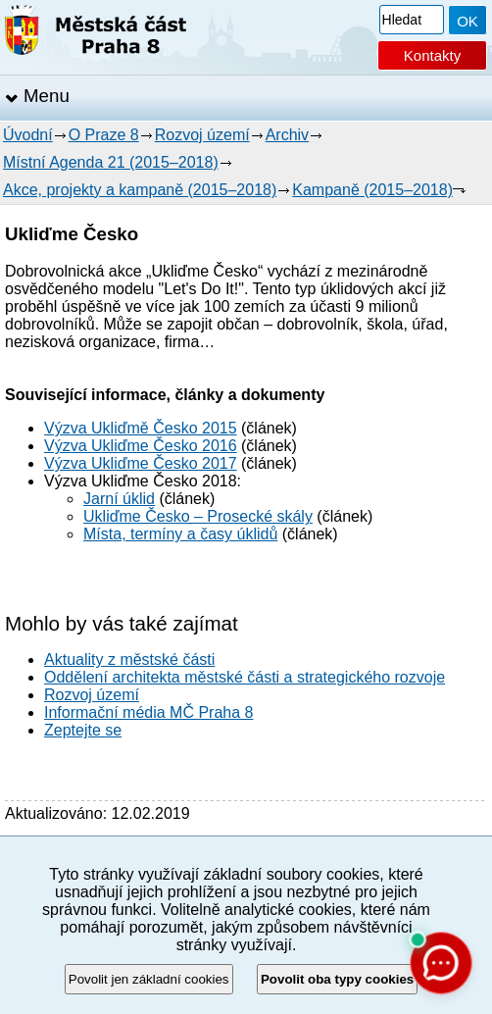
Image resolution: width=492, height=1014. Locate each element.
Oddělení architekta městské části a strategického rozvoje (244, 677)
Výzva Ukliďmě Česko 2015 (140, 428)
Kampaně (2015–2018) (372, 189)
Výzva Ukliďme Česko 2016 (140, 445)
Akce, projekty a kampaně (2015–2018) (139, 189)
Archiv (287, 135)
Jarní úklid (119, 498)
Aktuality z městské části (129, 659)
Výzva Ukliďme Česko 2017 (140, 463)
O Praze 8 (104, 135)
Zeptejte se (83, 730)
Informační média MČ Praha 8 (148, 712)
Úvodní (28, 135)
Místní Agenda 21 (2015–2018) (111, 162)
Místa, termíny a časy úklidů (180, 534)
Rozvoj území (202, 135)
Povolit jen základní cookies (149, 979)
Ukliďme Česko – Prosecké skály (198, 516)
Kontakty (432, 55)
